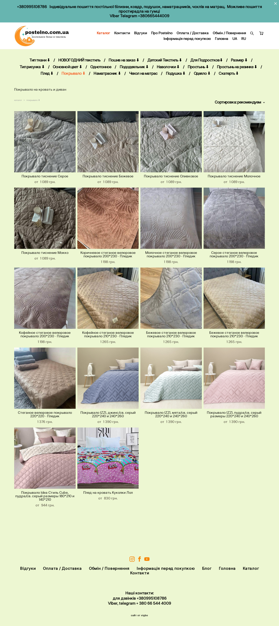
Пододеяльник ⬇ (134, 80)
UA (234, 45)
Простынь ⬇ (198, 80)
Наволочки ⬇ (168, 80)
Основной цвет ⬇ (67, 80)
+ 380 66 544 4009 (153, 603)
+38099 (144, 598)
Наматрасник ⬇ (107, 86)
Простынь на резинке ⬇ (237, 80)
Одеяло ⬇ (202, 86)
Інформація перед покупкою (187, 45)
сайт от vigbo (139, 616)
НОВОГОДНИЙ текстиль (79, 73)
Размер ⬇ (239, 73)
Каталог (140, 39)
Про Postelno (199, 39)
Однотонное (100, 80)
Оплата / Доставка (230, 39)
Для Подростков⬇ (206, 73)
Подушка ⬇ (175, 86)
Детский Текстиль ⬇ (164, 73)
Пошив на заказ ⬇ (124, 73)
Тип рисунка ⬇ (32, 80)
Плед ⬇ (47, 86)
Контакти (159, 39)
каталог (18, 113)
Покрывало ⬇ (73, 86)
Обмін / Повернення (142, 45)
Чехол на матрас (143, 86)
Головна (221, 45)
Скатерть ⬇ (228, 86)
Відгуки (177, 39)
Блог (207, 568)
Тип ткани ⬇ (39, 73)
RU (243, 45)
